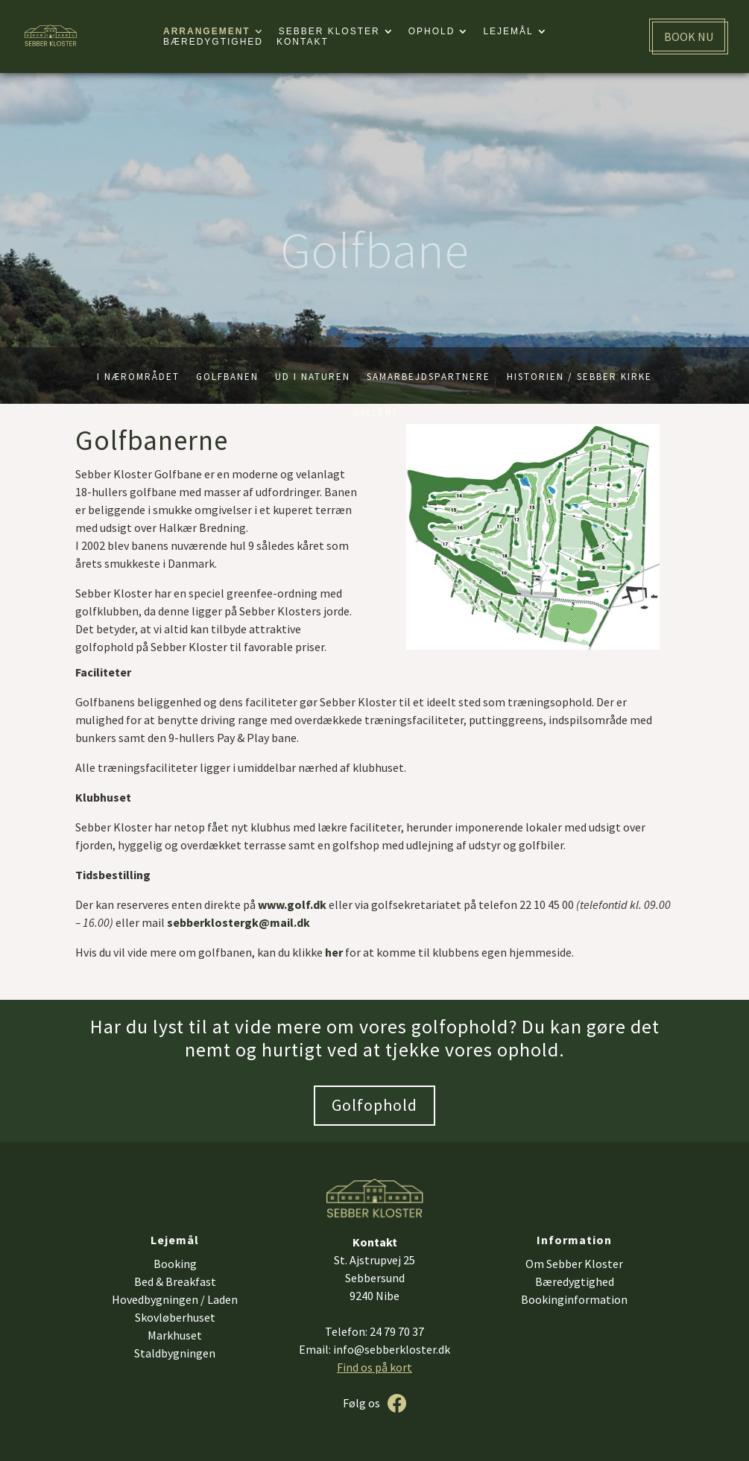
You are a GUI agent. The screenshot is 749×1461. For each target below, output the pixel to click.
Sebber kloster (329, 31)
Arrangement (206, 31)
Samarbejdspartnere (428, 377)
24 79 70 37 (397, 1331)
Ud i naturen (312, 377)
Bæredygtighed (213, 42)
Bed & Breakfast (175, 1281)
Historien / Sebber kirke (579, 377)
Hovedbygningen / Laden (175, 1299)
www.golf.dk (292, 904)
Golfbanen (227, 377)
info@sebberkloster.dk (391, 1349)
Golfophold (374, 1104)
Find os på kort (374, 1367)
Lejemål (508, 31)
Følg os (361, 1402)
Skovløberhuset (175, 1317)
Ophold (431, 31)
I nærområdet (138, 377)
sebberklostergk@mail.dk (238, 922)
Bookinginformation (574, 1299)
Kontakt (302, 42)
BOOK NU (688, 36)
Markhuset (175, 1335)
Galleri (374, 413)
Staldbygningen (174, 1353)
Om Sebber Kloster (574, 1263)
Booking (175, 1263)
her (334, 952)
